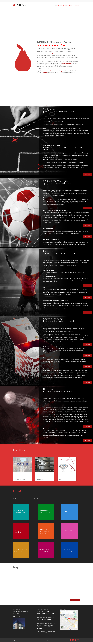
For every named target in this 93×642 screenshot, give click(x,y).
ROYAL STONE (61, 479)
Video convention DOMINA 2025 (21, 479)
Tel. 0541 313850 (17, 616)
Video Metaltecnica (40, 479)
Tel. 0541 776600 (17, 615)
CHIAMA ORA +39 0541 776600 (74, 0)
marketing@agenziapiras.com (34, 640)
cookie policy (51, 640)
